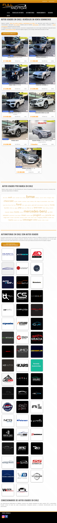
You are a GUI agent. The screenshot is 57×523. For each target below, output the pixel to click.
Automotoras (30, 13)
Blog (8, 16)
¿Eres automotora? (10, 244)
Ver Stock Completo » (9, 33)
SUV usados (17, 25)
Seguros (50, 13)
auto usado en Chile (10, 29)
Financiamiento (41, 13)
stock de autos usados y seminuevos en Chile (22, 23)
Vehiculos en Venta (18, 13)
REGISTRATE (51, 1)
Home (8, 13)
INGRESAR (44, 1)
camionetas (35, 25)
